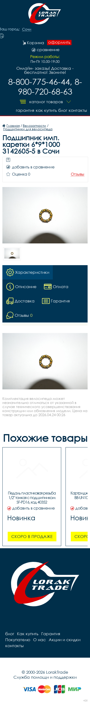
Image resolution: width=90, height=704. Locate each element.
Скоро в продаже (32, 536)
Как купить (46, 110)
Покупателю (17, 639)
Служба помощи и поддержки (45, 677)
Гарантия (25, 110)
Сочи (26, 29)
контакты (78, 110)
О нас (39, 639)
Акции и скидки (64, 639)
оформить (59, 42)
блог (62, 110)
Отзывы (77, 174)
